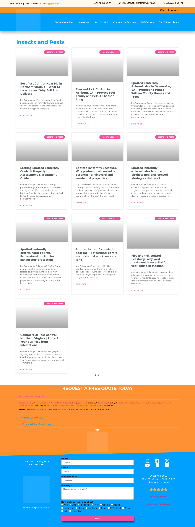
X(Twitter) (115, 508)
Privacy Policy (158, 496)
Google (106, 504)
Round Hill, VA (74, 405)
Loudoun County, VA (33, 396)
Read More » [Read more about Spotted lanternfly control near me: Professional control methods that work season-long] (82, 284)
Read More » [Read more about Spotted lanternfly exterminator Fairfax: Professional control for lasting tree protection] (26, 290)
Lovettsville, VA (165, 403)
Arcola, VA (39, 403)
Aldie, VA (32, 403)
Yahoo (127, 508)
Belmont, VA (48, 403)
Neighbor (92, 508)
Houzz (116, 504)
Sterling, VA (96, 405)
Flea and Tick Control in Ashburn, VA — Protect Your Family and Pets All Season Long (95, 94)
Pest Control (101, 22)
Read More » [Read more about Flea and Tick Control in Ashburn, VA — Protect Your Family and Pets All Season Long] (82, 124)
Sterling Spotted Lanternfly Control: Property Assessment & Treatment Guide (39, 173)
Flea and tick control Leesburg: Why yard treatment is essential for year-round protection (149, 261)
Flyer (96, 504)
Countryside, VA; (104, 403)
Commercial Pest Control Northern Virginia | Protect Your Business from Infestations (39, 340)
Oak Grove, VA (52, 405)
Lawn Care (83, 22)
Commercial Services (124, 22)
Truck (104, 508)
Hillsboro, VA (132, 403)
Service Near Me (64, 22)
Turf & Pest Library (169, 22)
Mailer (81, 508)
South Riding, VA (86, 405)
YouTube (76, 511)
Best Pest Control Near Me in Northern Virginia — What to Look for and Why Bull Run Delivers (41, 88)
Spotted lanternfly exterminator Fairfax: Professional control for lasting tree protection (37, 254)
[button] (97, 396)
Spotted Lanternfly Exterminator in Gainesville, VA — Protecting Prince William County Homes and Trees (151, 89)
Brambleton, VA (59, 403)
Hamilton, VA (122, 403)
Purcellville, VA (63, 405)
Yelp (66, 511)
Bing (74, 504)
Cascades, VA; (82, 403)
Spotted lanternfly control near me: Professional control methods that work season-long (97, 254)
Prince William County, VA (36, 424)
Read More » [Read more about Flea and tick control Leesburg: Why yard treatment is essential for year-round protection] (137, 290)
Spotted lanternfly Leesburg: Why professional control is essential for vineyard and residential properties (96, 173)
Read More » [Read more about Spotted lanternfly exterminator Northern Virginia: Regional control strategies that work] (137, 203)
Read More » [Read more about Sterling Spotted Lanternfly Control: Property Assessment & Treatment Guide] (26, 205)
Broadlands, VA (70, 403)
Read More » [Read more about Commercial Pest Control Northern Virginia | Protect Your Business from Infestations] (26, 369)
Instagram (69, 508)
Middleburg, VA (24, 405)
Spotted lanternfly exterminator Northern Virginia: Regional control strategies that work (149, 173)
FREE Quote (147, 22)
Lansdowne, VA (143, 403)
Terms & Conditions (158, 504)
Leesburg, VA (154, 403)
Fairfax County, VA (32, 417)
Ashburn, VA (23, 403)
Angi (66, 504)
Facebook (85, 504)
